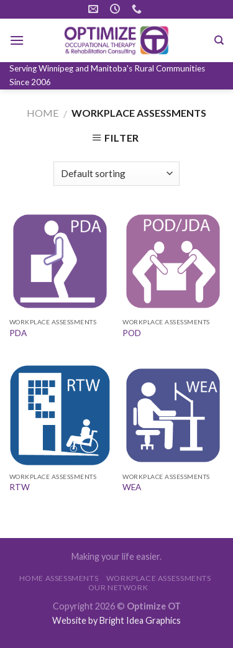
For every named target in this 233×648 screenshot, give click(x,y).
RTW (19, 487)
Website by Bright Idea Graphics (116, 620)
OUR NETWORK (118, 587)
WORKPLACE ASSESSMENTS (158, 578)
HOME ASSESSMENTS (59, 578)
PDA (18, 333)
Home (42, 113)
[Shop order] (116, 174)
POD (131, 333)
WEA (131, 487)
